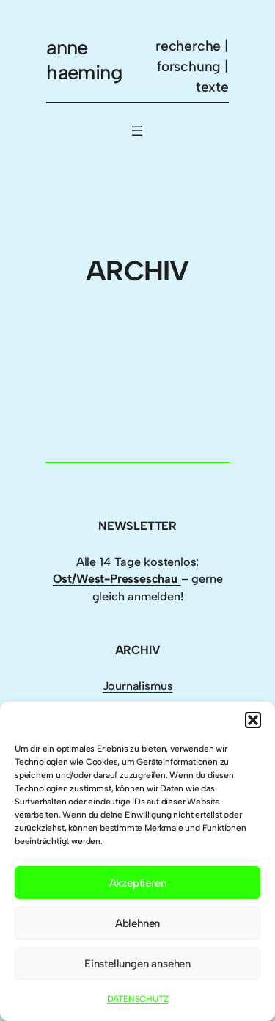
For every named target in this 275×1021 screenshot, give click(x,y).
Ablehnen (137, 923)
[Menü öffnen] (137, 130)
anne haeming (84, 59)
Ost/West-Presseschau (117, 579)
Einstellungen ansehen (137, 963)
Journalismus (138, 686)
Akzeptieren (137, 883)
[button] (253, 720)
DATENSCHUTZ (138, 999)
